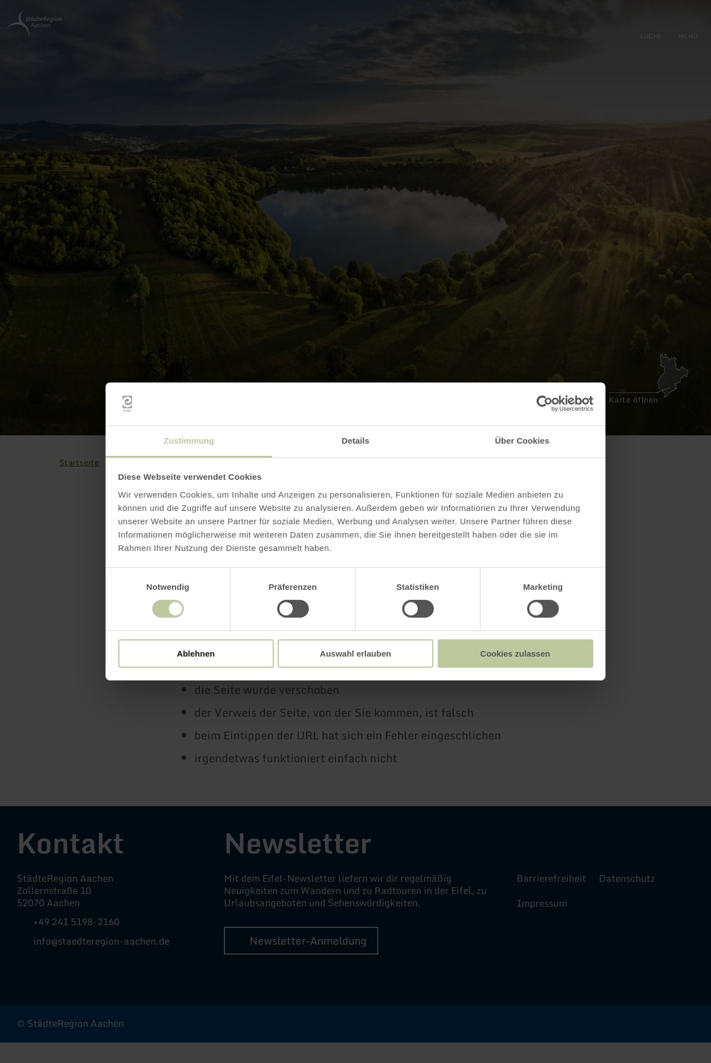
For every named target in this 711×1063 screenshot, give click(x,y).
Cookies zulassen (515, 653)
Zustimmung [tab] (189, 440)
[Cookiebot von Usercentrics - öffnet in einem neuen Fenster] (544, 403)
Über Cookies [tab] (522, 440)
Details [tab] (355, 440)
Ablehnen (195, 653)
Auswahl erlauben (355, 653)
